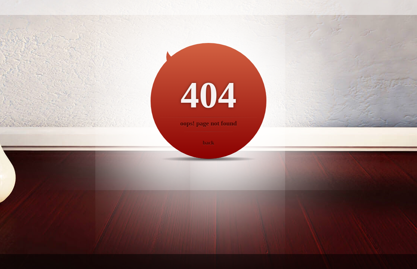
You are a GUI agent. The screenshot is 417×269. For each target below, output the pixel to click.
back (208, 143)
